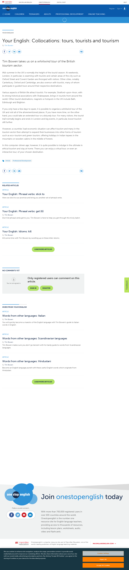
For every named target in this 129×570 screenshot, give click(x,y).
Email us (30, 515)
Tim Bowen (9, 45)
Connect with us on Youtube (24, 515)
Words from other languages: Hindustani (26, 361)
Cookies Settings (103, 556)
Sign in (33, 288)
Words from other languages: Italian (23, 315)
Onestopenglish (44, 2)
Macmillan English (25, 2)
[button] (126, 285)
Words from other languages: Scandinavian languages (34, 338)
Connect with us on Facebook (11, 515)
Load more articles (43, 249)
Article (8, 161)
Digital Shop (61, 2)
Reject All (103, 562)
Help (125, 2)
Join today (82, 497)
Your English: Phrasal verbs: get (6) (23, 211)
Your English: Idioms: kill (17, 231)
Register (112, 8)
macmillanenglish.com (103, 543)
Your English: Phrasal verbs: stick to (23, 194)
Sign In (119, 8)
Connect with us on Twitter (18, 515)
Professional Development (22, 161)
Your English (8, 33)
